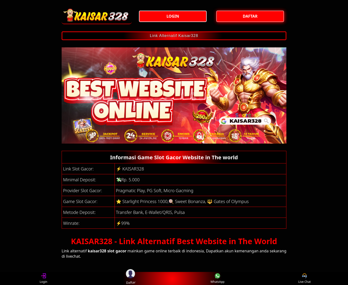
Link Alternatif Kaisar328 (174, 36)
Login (43, 278)
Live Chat (304, 278)
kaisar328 (97, 251)
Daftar (130, 278)
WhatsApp (217, 278)
